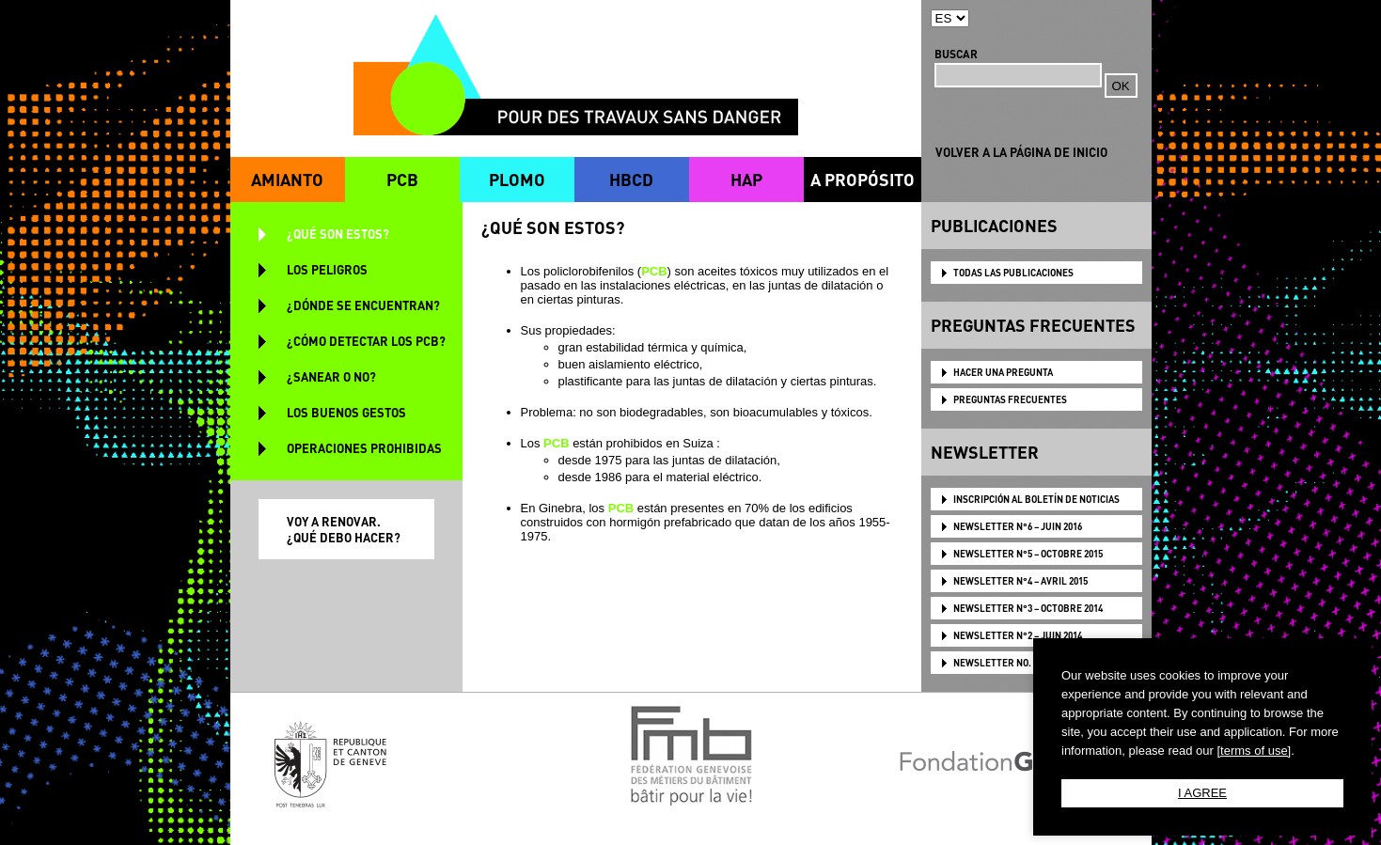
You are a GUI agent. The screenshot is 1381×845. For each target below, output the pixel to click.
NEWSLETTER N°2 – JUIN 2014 (1017, 635)
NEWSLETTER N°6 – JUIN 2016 (1017, 526)
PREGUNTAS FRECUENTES (1010, 399)
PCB (402, 179)
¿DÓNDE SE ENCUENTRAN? (363, 305)
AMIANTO (287, 179)
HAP (746, 179)
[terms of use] (1253, 750)
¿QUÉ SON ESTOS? (338, 234)
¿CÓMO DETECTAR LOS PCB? (366, 341)
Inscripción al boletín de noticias (1036, 499)
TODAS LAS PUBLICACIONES (1013, 272)
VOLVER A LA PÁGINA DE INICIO (1021, 152)
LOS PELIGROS (327, 269)
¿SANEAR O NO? (331, 376)
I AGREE (1202, 793)
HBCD (631, 179)
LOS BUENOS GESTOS (346, 412)
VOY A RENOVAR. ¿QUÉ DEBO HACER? (343, 529)
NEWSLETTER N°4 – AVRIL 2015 (1020, 581)
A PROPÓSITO (862, 179)
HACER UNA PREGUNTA (1003, 372)
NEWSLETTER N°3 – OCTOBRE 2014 (1028, 608)
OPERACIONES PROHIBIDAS (364, 448)
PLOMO (517, 179)
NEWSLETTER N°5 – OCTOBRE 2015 (1028, 553)
